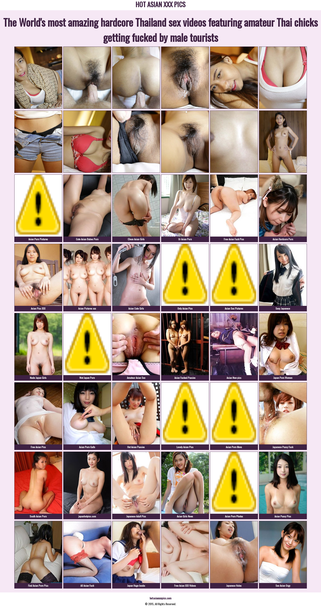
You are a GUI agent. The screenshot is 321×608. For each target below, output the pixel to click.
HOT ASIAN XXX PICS (160, 5)
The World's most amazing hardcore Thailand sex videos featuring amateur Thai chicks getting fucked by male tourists (160, 29)
